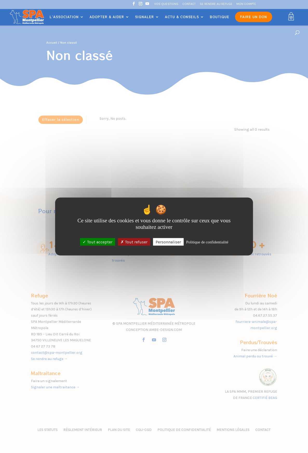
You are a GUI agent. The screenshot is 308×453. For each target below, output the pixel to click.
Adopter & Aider (107, 17)
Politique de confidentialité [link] (207, 242)
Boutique (219, 17)
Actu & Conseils (182, 17)
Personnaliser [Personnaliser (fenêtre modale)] (168, 241)
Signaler (144, 17)
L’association (64, 17)
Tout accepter (97, 241)
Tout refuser (134, 241)
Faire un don (253, 17)
